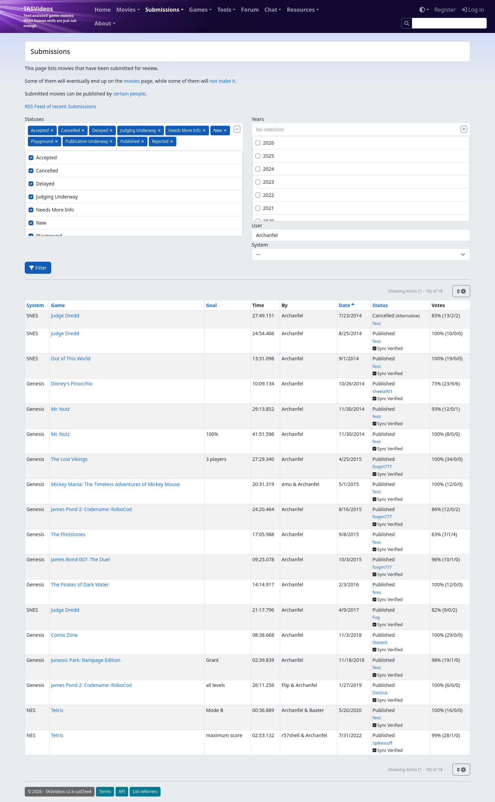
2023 (264, 182)
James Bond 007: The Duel (80, 559)
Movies (125, 9)
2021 (264, 208)
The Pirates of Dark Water (80, 584)
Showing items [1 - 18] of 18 (415, 291)
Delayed (41, 183)
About (103, 23)
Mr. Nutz (60, 409)
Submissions (162, 9)
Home (103, 9)
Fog (376, 617)
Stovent (380, 642)
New (37, 222)
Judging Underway (53, 196)
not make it (222, 81)
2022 (264, 195)
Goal (211, 305)
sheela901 (383, 391)
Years (258, 119)
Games (198, 9)
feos (377, 323)
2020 (264, 221)
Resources (301, 9)
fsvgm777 (382, 467)
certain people (129, 93)
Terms (105, 791)
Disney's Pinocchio (71, 383)
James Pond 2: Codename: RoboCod (91, 509)
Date (346, 305)
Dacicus (380, 693)
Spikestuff (382, 743)
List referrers (145, 791)
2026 (264, 142)
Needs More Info (51, 209)
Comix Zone (64, 635)
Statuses (34, 119)
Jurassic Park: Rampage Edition (85, 660)
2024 (264, 169)
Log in (472, 9)
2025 (264, 156)
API (122, 791)
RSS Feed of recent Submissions (60, 106)
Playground (45, 236)
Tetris (57, 710)
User (257, 225)
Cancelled (43, 170)
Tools (224, 9)
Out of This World (70, 358)
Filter (38, 267)
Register (445, 9)
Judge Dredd (65, 315)
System (260, 244)
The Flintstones (68, 534)
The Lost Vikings (69, 459)
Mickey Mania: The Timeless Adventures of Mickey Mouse (115, 484)
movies (132, 81)
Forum (250, 9)
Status (380, 305)
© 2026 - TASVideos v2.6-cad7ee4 (59, 791)
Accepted (43, 157)
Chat (270, 9)
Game (58, 305)
